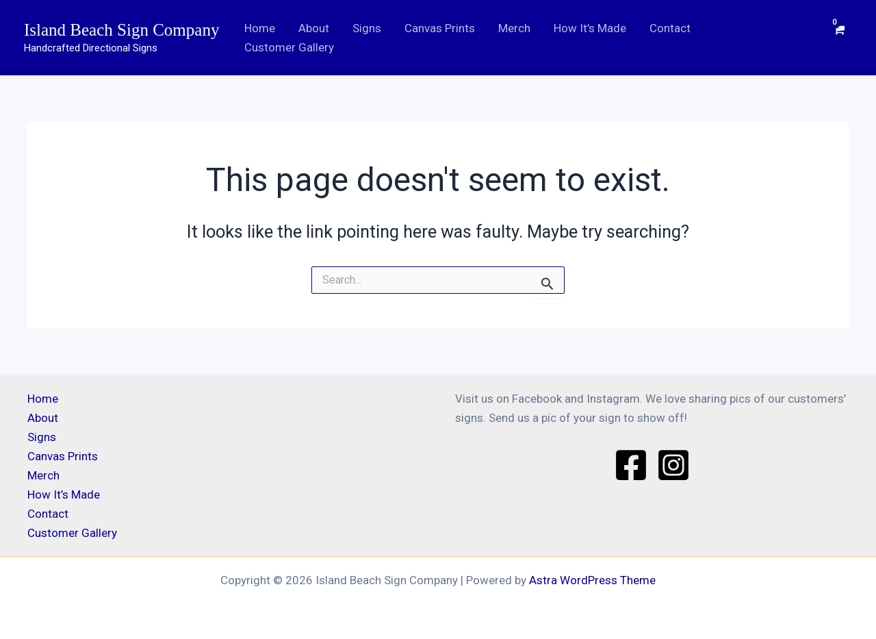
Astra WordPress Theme (592, 580)
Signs (366, 28)
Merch (514, 28)
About (313, 28)
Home (259, 28)
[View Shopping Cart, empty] (839, 37)
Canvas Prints (439, 28)
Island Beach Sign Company (121, 30)
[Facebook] (631, 465)
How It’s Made (590, 28)
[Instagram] (673, 465)
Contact (670, 28)
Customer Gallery (289, 47)
